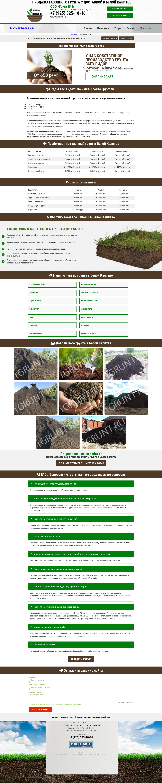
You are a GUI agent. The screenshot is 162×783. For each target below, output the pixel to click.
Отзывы (131, 28)
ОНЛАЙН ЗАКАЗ (102, 76)
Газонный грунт (35, 333)
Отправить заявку (40, 708)
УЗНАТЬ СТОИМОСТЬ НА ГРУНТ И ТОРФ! (81, 463)
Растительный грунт (89, 284)
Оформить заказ (119, 15)
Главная (88, 28)
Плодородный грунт (37, 284)
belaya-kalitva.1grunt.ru (22, 27)
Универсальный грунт (89, 293)
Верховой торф (86, 309)
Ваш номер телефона (37, 684)
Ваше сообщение (35, 691)
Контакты (145, 28)
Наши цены (103, 28)
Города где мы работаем (101, 716)
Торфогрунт (34, 309)
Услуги (117, 28)
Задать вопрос (126, 38)
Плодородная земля (88, 333)
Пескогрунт (85, 325)
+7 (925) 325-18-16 (68, 13)
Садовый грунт (35, 301)
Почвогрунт (34, 293)
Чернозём (33, 325)
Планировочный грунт (89, 301)
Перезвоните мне (119, 9)
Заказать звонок (110, 38)
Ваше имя (32, 676)
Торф (31, 317)
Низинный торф (87, 317)
